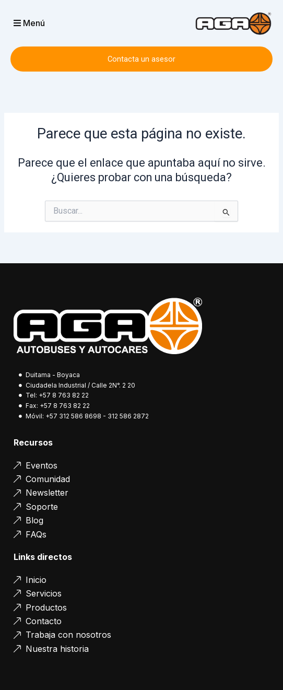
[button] (46, 23)
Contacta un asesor (141, 59)
